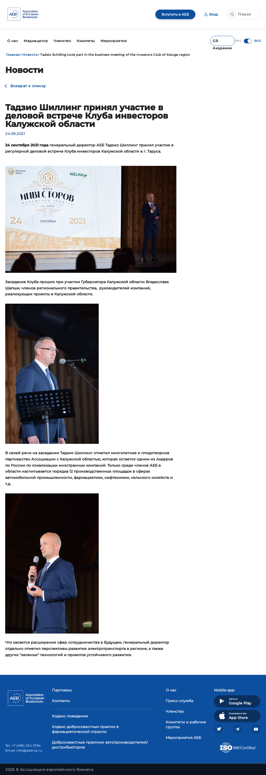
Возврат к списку (28, 83)
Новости (29, 52)
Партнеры (62, 687)
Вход (211, 14)
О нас (171, 687)
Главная (13, 52)
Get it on (234, 698)
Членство (175, 708)
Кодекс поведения (70, 713)
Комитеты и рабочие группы (186, 722)
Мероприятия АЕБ (183, 735)
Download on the (233, 713)
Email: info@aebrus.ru (23, 749)
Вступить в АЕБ (174, 14)
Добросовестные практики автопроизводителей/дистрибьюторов (100, 742)
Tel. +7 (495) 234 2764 (23, 744)
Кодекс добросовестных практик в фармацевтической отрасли (85, 726)
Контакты (61, 698)
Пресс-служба (179, 698)
